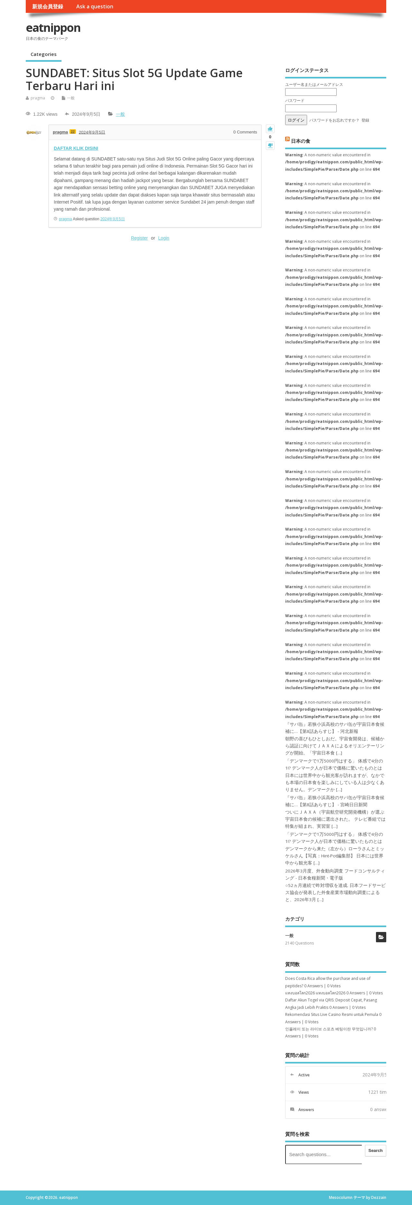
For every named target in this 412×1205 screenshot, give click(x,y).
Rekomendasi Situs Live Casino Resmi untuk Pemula (331, 1014)
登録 (365, 120)
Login (163, 238)
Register (139, 238)
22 (73, 131)
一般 (71, 98)
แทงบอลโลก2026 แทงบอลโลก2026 (315, 993)
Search (376, 1150)
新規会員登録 (47, 6)
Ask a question (94, 6)
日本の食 (300, 140)
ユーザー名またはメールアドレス (314, 84)
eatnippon (53, 27)
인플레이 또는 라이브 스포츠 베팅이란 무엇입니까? (329, 1029)
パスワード (294, 100)
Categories (44, 54)
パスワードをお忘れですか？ (334, 120)
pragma (38, 98)
